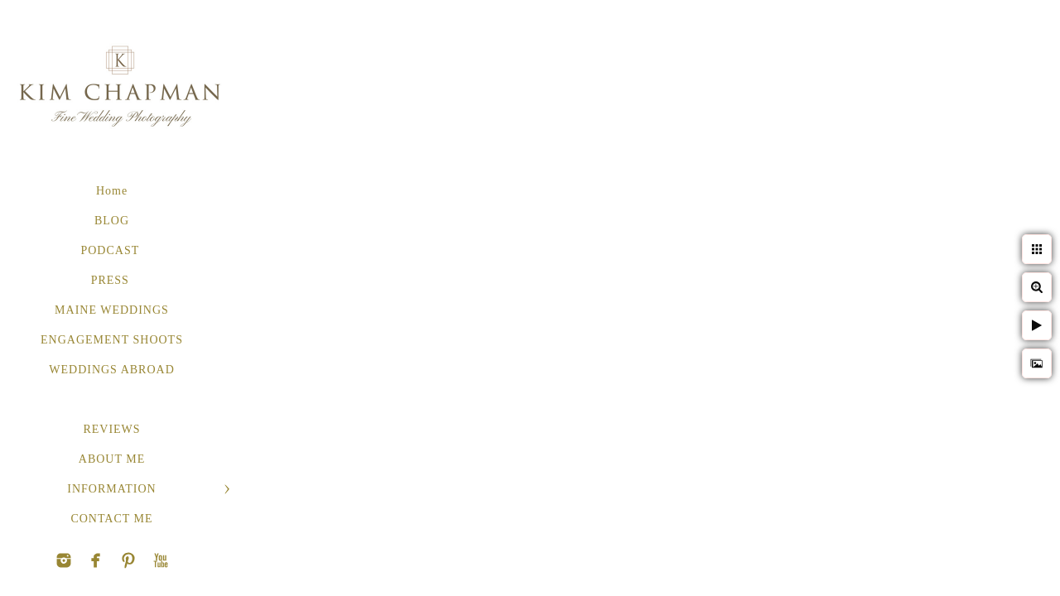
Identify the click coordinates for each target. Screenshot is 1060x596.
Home (112, 191)
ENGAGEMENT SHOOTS (112, 340)
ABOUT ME (112, 459)
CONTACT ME (111, 518)
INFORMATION (111, 489)
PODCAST (111, 250)
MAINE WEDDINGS (112, 310)
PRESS (112, 280)
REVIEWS (111, 429)
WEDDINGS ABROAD (112, 369)
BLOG (111, 220)
